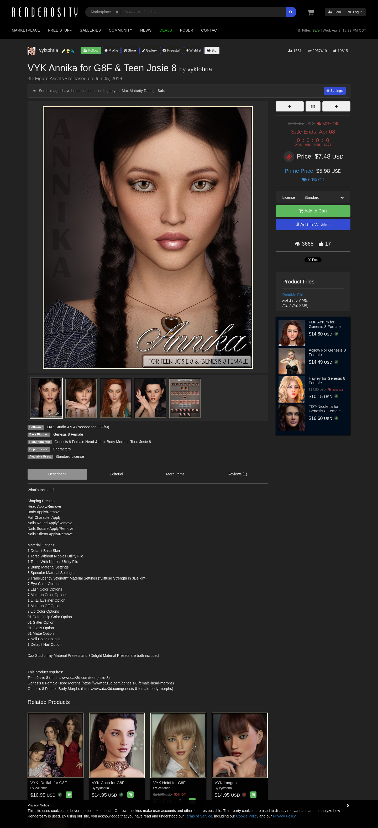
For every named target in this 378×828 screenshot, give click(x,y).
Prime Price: (300, 171)
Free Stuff (60, 30)
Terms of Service (198, 816)
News (145, 30)
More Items (175, 474)
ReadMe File (292, 295)
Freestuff (171, 50)
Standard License (69, 456)
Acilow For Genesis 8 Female (327, 352)
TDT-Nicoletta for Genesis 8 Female (325, 408)
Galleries (90, 30)
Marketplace (26, 30)
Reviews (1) (237, 474)
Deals (166, 30)
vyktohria (199, 69)
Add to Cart (313, 211)
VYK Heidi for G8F (169, 782)
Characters (62, 449)
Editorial (116, 474)
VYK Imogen (226, 782)
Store (130, 50)
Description (57, 474)
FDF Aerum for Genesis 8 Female (325, 324)
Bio (211, 50)
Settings (335, 91)
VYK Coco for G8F (108, 782)
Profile (111, 50)
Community (121, 30)
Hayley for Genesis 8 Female (327, 380)
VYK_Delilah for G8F (48, 782)
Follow (90, 50)
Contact (210, 30)
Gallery (149, 50)
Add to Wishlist (313, 224)
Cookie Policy (247, 816)
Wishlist (193, 50)
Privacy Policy (284, 816)
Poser (186, 30)
